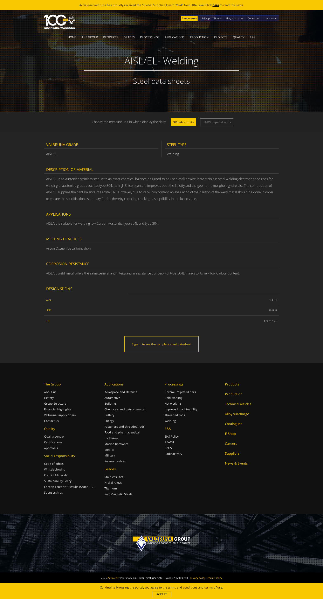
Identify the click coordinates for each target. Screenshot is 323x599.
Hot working (173, 403)
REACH (169, 442)
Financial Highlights (57, 409)
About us (50, 392)
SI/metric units (183, 122)
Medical (109, 450)
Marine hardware (116, 444)
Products (110, 37)
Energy (109, 421)
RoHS (168, 448)
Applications (175, 37)
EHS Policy (172, 436)
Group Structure (55, 403)
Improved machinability (181, 409)
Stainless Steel (114, 477)
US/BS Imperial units (216, 122)
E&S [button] (252, 37)
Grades (129, 37)
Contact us (254, 18)
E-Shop (206, 18)
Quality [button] (239, 37)
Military (109, 455)
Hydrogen (111, 438)
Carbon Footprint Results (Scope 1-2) (69, 487)
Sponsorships (53, 492)
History (49, 398)
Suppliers (232, 453)
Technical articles (238, 404)
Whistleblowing (54, 469)
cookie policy (214, 578)
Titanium (110, 488)
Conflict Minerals (55, 475)
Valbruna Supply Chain (60, 415)
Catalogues (233, 424)
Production (199, 37)
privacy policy (197, 578)
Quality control (54, 436)
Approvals (51, 448)
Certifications (53, 442)
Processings (149, 37)
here (216, 5)
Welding (170, 421)
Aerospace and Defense (120, 392)
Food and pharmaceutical (122, 432)
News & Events (236, 463)
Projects (220, 37)
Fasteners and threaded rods (124, 427)
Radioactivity (173, 454)
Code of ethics (54, 464)
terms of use (213, 587)
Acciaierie (113, 578)
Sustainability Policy (57, 481)
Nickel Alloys (113, 483)
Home (72, 37)
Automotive (112, 398)
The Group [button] (90, 37)
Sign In (217, 18)
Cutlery (109, 415)
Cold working (174, 398)
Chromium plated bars (180, 392)
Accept (161, 594)
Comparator (189, 18)
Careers (231, 443)
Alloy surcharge (234, 18)
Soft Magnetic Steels (118, 494)
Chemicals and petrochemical (124, 409)
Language (270, 18)
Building (110, 403)
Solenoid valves (115, 461)
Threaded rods (175, 415)
